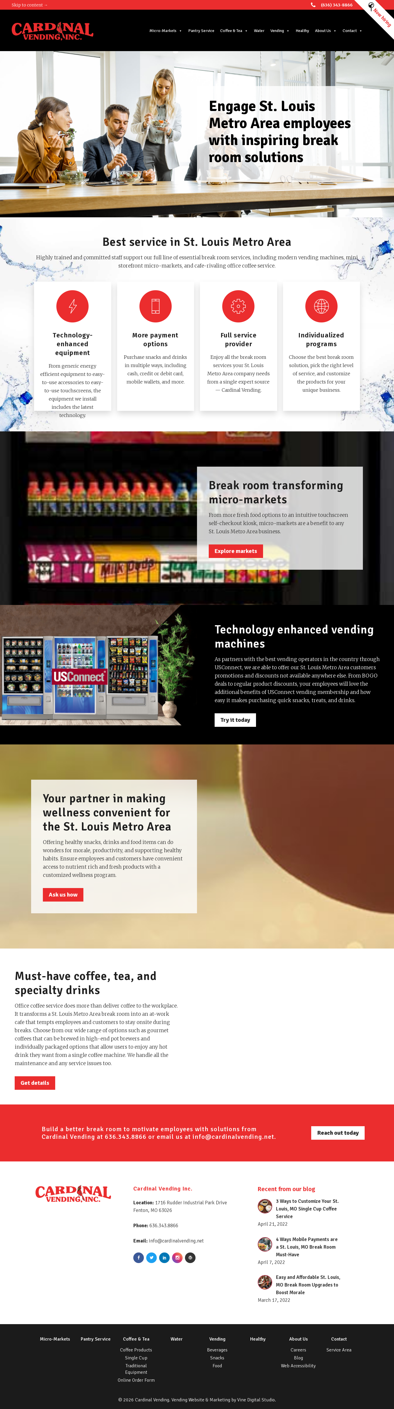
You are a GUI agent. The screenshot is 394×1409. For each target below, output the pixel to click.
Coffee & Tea (234, 30)
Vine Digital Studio (256, 1400)
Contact (353, 30)
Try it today (235, 720)
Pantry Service (201, 30)
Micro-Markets (165, 30)
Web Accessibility (298, 1366)
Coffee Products (136, 1350)
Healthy (302, 30)
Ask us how (63, 894)
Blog (298, 1358)
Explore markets (236, 551)
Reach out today (338, 1132)
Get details (35, 1083)
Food (217, 1366)
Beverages (217, 1350)
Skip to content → (30, 5)
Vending (280, 30)
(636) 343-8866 (337, 5)
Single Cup (136, 1358)
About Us (326, 30)
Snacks (217, 1358)
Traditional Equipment (136, 1369)
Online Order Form (136, 1380)
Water (259, 30)
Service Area (338, 1350)
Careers (298, 1350)
